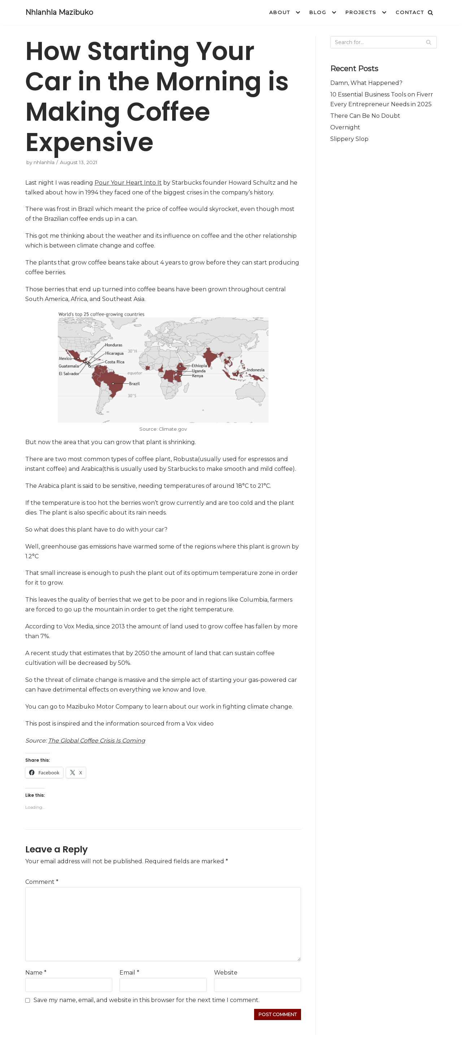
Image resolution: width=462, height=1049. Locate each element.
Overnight (345, 127)
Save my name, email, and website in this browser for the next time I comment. (147, 1000)
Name (36, 972)
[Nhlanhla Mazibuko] (59, 13)
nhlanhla (44, 162)
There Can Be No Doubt (365, 115)
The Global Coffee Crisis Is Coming (96, 740)
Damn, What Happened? (366, 82)
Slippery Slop (349, 139)
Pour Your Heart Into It (128, 182)
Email (129, 972)
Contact (410, 12)
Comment (41, 881)
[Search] (430, 12)
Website (225, 972)
